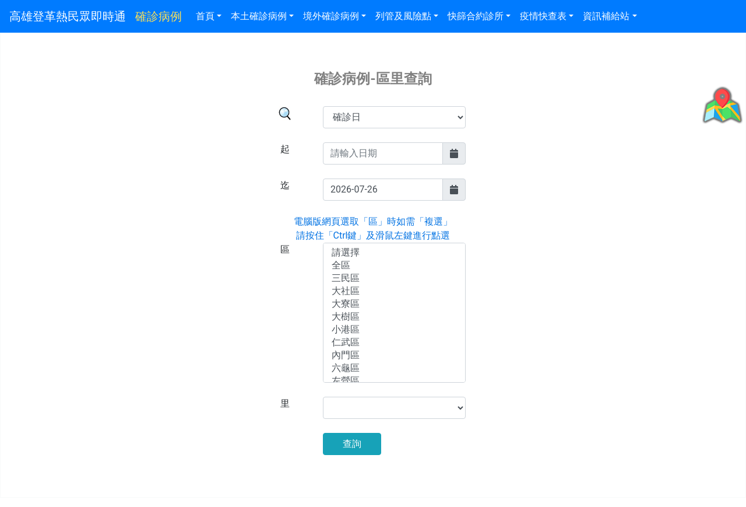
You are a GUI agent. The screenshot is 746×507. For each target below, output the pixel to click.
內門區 (394, 355)
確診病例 (158, 16)
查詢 (352, 443)
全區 (394, 266)
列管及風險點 (403, 16)
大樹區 (394, 317)
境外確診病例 (331, 16)
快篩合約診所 (476, 16)
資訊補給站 (606, 16)
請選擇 (394, 253)
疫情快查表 (543, 16)
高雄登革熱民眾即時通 (67, 16)
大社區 (394, 291)
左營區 (394, 381)
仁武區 (394, 343)
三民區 (394, 278)
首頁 (205, 16)
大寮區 (394, 304)
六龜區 (394, 368)
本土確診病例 (259, 16)
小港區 (394, 330)
